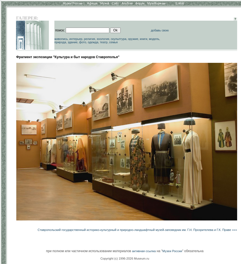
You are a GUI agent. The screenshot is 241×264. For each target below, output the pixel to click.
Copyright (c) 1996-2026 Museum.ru (124, 258)
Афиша (92, 3)
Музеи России (73, 3)
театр (104, 42)
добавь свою (160, 30)
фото (82, 42)
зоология (103, 39)
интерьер (75, 39)
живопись (61, 39)
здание (73, 42)
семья (113, 42)
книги (143, 39)
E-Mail (180, 3)
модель (154, 39)
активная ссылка (144, 251)
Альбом (127, 3)
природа (60, 42)
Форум (139, 3)
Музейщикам (156, 3)
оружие (133, 39)
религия (89, 39)
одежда (93, 42)
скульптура (118, 39)
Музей (104, 3)
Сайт (115, 3)
